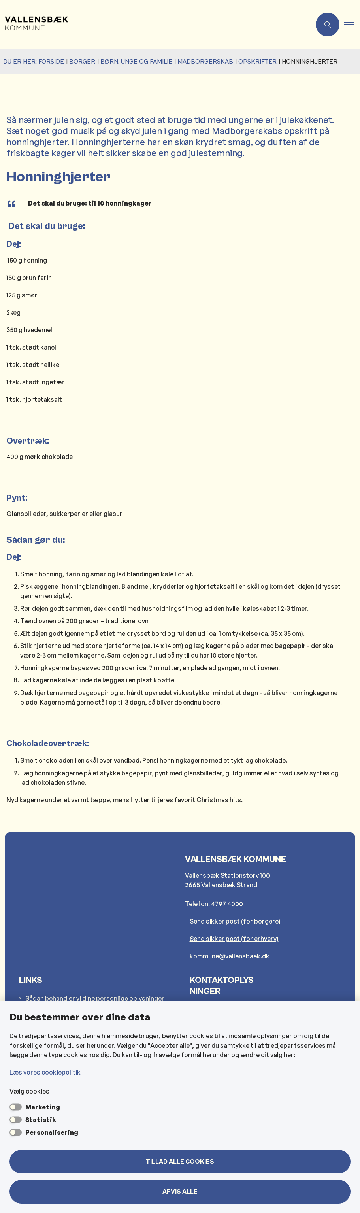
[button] (352, 24)
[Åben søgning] (327, 24)
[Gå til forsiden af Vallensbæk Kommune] (34, 24)
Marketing (42, 1107)
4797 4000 (227, 904)
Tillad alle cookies (180, 1161)
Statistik (40, 1120)
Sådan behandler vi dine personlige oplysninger (94, 998)
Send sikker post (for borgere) (235, 921)
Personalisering (51, 1132)
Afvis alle (180, 1191)
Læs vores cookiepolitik (45, 1072)
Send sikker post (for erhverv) (234, 939)
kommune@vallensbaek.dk (230, 956)
